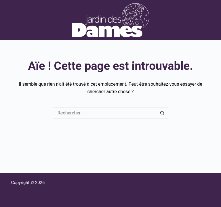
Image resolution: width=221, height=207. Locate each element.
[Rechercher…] (105, 113)
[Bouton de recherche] (162, 113)
